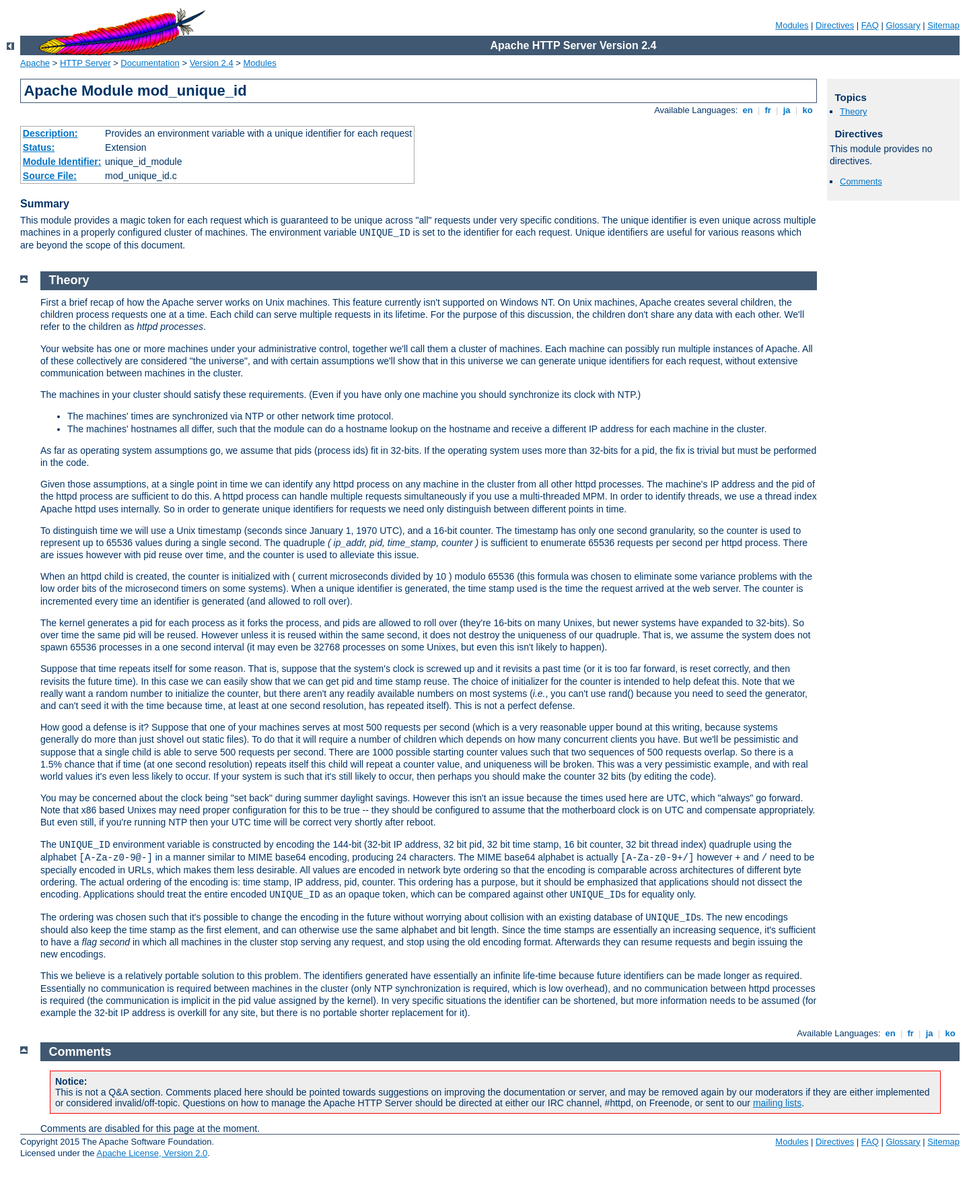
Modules (791, 25)
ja (787, 110)
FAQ (870, 25)
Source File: (50, 175)
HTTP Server (85, 63)
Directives (835, 25)
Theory (853, 111)
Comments (861, 181)
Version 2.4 (212, 63)
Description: (50, 133)
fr (768, 110)
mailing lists (777, 1103)
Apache (35, 63)
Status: (39, 147)
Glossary (903, 25)
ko (807, 110)
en (747, 110)
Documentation (149, 63)
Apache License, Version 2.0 (151, 1153)
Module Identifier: (62, 161)
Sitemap (943, 25)
